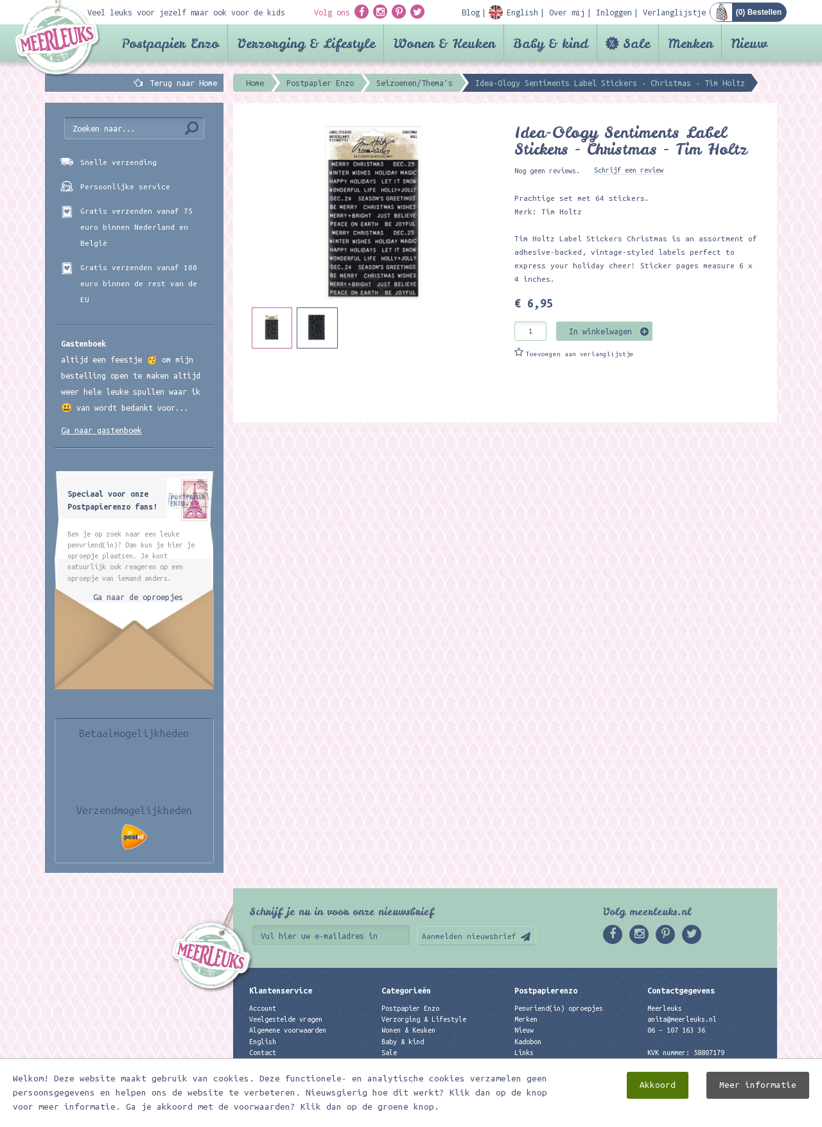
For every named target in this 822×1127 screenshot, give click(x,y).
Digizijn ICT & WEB (732, 1115)
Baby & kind (550, 43)
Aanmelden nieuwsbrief (469, 936)
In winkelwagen (600, 331)
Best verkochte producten (427, 1074)
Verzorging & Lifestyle (306, 43)
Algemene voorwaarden (287, 1030)
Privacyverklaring (282, 1063)
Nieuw (749, 43)
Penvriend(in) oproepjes (558, 1008)
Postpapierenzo (545, 990)
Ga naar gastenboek (101, 430)
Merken (690, 43)
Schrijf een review (628, 170)
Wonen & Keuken (444, 43)
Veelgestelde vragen (285, 1019)
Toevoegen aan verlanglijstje (580, 353)
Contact (262, 1052)
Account (262, 1008)
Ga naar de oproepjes (138, 596)
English (262, 1041)
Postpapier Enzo (170, 43)
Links (524, 1052)
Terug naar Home (181, 82)
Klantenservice (280, 990)
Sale (636, 43)
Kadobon (527, 1041)
